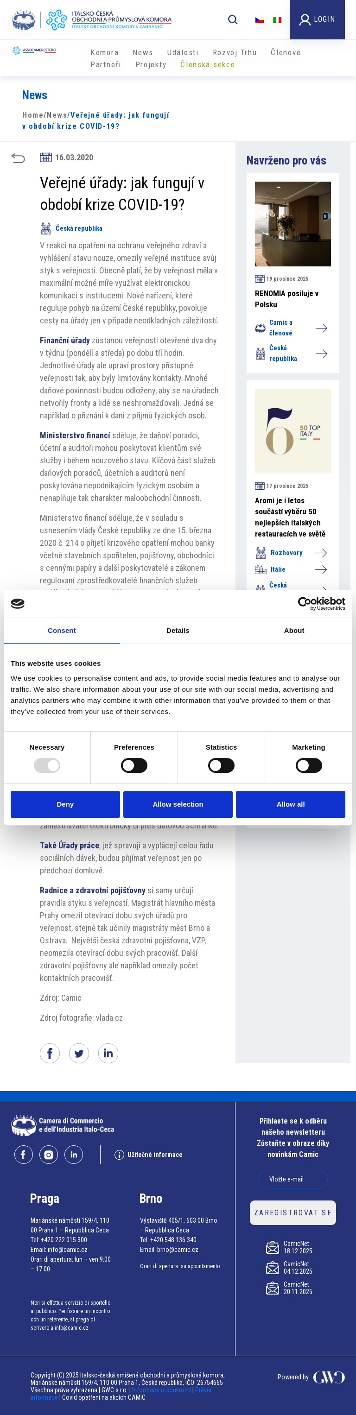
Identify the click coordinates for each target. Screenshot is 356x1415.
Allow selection (178, 804)
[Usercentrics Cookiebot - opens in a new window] (304, 604)
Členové (286, 52)
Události (183, 52)
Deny (65, 804)
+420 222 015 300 (64, 1240)
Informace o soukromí (162, 1390)
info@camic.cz (68, 1249)
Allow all (291, 804)
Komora (104, 52)
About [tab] (294, 630)
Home (33, 115)
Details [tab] (178, 630)
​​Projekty (151, 64)
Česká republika (71, 228)
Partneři (105, 64)
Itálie (290, 569)
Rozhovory (290, 553)
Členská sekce (207, 64)
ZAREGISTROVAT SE (293, 1212)
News (143, 52)
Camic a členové (290, 327)
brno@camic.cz (177, 1249)
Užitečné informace (148, 1155)
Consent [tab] (62, 630)
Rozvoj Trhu (235, 52)
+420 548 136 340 (173, 1240)
